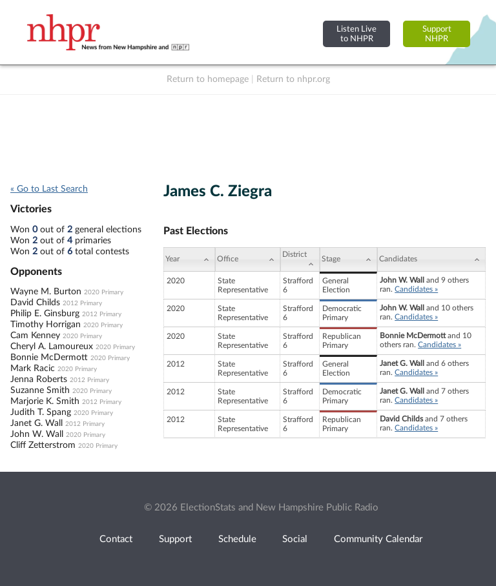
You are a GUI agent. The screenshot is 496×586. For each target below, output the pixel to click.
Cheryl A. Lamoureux (51, 346)
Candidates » (416, 289)
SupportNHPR (436, 34)
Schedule (237, 539)
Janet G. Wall (36, 423)
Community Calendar (378, 539)
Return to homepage (208, 79)
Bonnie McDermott (49, 357)
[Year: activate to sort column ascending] (189, 259)
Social (294, 539)
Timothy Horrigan (45, 324)
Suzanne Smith (40, 390)
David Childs (35, 302)
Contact (115, 539)
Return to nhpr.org (293, 79)
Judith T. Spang (40, 412)
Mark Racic (32, 368)
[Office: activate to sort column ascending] (247, 259)
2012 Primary (82, 303)
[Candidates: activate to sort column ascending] (431, 259)
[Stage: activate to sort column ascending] (348, 259)
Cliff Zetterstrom (43, 445)
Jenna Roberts (38, 379)
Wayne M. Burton (45, 291)
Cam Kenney (35, 335)
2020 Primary (103, 292)
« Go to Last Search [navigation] (49, 189)
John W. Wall (36, 434)
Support (175, 539)
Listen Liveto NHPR (356, 34)
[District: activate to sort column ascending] (300, 259)
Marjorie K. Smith (44, 401)
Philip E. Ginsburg (44, 313)
